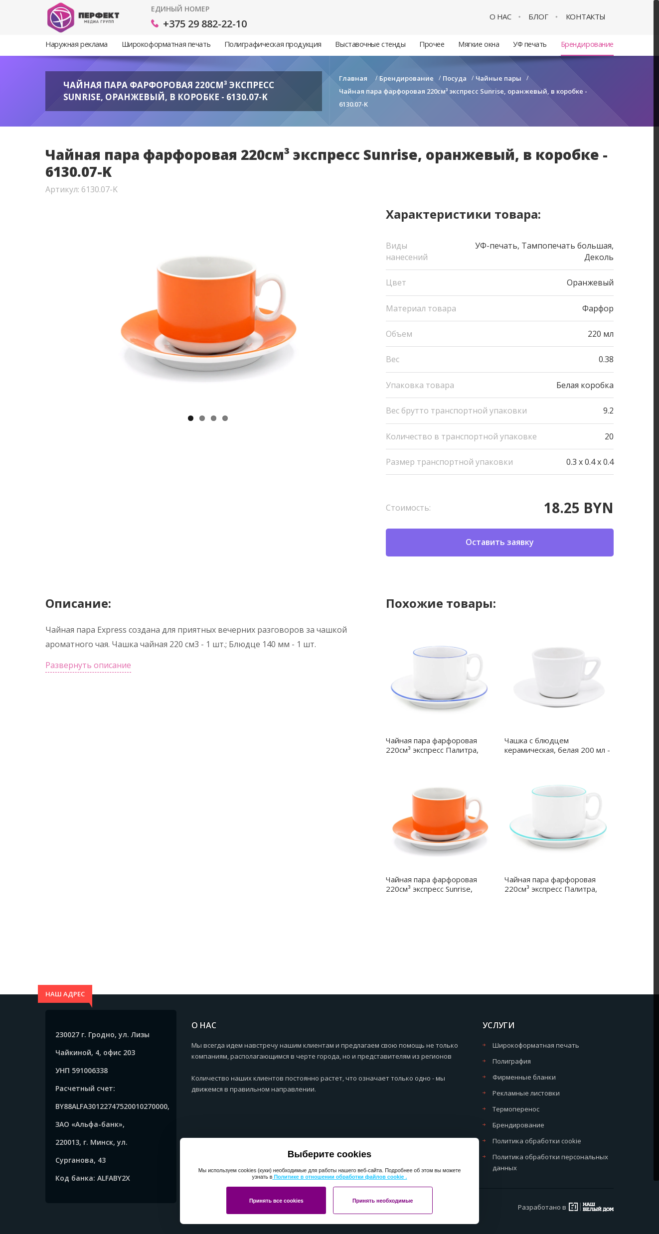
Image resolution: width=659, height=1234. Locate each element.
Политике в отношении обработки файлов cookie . (339, 1177)
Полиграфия (512, 1061)
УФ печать (530, 44)
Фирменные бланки (524, 1077)
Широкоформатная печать (166, 44)
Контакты (586, 16)
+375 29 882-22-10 (205, 23)
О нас (500, 16)
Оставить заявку (500, 542)
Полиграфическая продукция (273, 44)
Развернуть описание (88, 665)
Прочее (431, 44)
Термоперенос (516, 1108)
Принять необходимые (382, 1201)
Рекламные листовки (526, 1093)
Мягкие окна (478, 44)
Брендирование (587, 44)
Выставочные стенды (370, 44)
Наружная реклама (76, 44)
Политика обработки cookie (537, 1140)
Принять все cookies (276, 1201)
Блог (538, 16)
